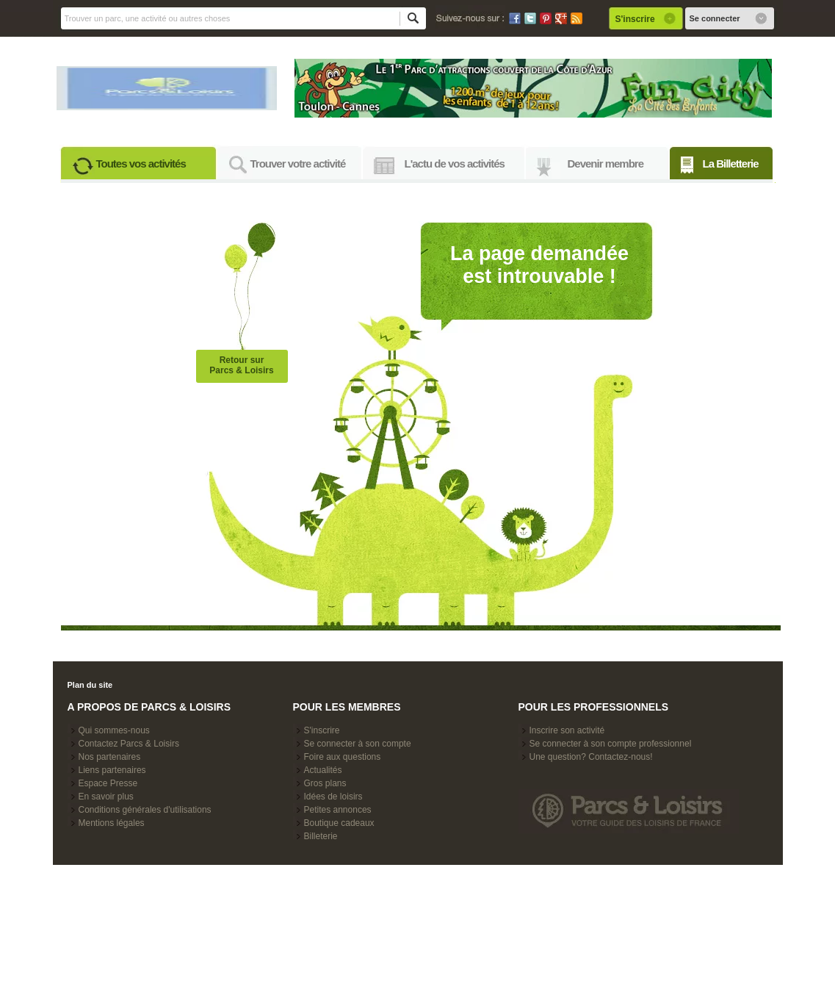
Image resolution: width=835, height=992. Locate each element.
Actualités (323, 770)
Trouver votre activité (298, 163)
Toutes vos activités (141, 163)
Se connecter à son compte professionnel (610, 743)
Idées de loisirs (333, 796)
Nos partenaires (110, 757)
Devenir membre (606, 163)
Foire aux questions (342, 757)
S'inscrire (322, 730)
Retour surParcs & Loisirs (241, 365)
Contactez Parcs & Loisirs (129, 743)
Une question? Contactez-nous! (591, 757)
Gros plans (325, 783)
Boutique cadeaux (339, 823)
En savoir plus (106, 796)
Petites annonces (338, 810)
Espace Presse (108, 783)
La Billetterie (731, 163)
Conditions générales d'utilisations (145, 810)
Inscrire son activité (567, 730)
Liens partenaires (112, 770)
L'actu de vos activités (455, 163)
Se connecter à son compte (357, 743)
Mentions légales (112, 823)
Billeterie (321, 836)
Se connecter (715, 18)
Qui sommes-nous (114, 730)
